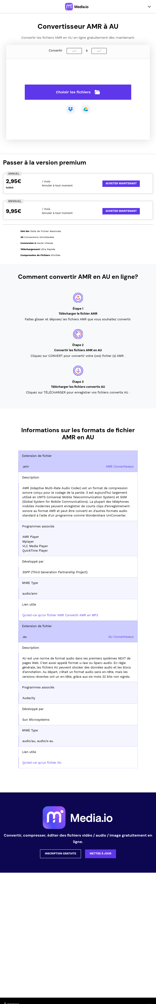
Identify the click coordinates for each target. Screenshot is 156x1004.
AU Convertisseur (121, 637)
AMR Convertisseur (120, 466)
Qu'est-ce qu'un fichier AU (41, 762)
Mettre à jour (100, 853)
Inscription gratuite (60, 853)
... (74, 50)
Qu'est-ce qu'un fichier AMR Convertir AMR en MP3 (60, 615)
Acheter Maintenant (121, 183)
